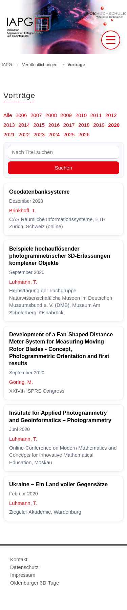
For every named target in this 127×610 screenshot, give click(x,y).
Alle (7, 115)
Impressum (22, 575)
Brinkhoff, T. (22, 210)
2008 (51, 115)
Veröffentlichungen (40, 64)
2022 (24, 134)
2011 (96, 115)
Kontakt (18, 559)
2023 (39, 134)
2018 (84, 125)
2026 (84, 134)
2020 (114, 125)
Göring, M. (21, 382)
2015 (39, 125)
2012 (111, 115)
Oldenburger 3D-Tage (34, 583)
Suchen (63, 168)
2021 (9, 134)
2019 (99, 125)
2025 (69, 134)
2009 (66, 115)
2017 (69, 125)
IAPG (7, 64)
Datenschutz (24, 567)
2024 (54, 134)
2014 (24, 125)
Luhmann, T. (23, 282)
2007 (36, 115)
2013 (9, 125)
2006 (21, 115)
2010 (81, 115)
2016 (54, 125)
